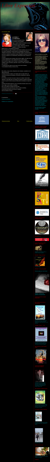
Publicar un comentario (6, 99)
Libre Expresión (18, 5)
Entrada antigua (29, 121)
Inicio (18, 121)
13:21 (14, 93)
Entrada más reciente (6, 121)
